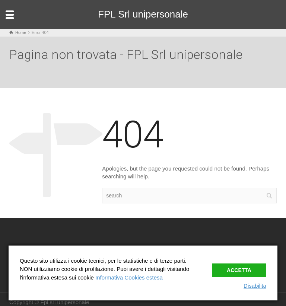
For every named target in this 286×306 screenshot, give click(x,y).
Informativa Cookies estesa (129, 277)
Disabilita (255, 285)
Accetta (239, 270)
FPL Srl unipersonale (143, 14)
